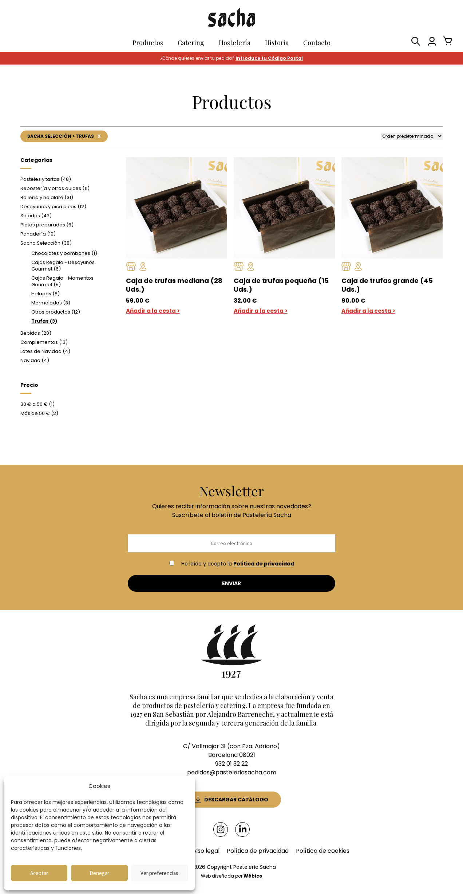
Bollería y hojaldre (46, 197)
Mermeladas (50, 303)
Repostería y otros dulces (55, 188)
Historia (277, 42)
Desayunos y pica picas (53, 206)
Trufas (44, 321)
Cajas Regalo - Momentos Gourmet (62, 281)
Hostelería (234, 42)
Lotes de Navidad (45, 351)
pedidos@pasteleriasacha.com (231, 773)
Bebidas (35, 333)
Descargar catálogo (236, 799)
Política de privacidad (263, 564)
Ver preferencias (159, 873)
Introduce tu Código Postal (269, 58)
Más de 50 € (39, 413)
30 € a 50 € (37, 404)
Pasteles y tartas (45, 179)
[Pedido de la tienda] (412, 136)
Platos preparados (47, 225)
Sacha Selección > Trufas (63, 136)
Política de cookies (322, 850)
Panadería (38, 234)
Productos (147, 42)
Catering (191, 42)
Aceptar (39, 873)
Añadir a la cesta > (153, 311)
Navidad (34, 360)
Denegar (99, 873)
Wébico (253, 875)
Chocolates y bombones (64, 253)
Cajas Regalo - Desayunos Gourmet (63, 266)
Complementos (44, 342)
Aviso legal (204, 850)
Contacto (317, 42)
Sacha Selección (46, 243)
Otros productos (55, 312)
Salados (36, 216)
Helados (45, 294)
